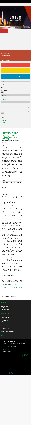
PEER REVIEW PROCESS (16, 30)
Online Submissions (5, 316)
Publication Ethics (5, 50)
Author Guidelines (5, 317)
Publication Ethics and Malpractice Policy (15, 65)
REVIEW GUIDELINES (22, 30)
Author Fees (3, 57)
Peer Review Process (5, 307)
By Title (3, 122)
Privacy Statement (5, 320)
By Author (4, 120)
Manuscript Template (15, 76)
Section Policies (4, 306)
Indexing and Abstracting (6, 55)
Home (2, 8)
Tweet (3, 289)
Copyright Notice (4, 318)
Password (3, 87)
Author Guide (15, 70)
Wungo (15, 8)
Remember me (5, 90)
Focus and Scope (4, 305)
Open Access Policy (5, 53)
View (3, 97)
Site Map (3, 329)
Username (3, 84)
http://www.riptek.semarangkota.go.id (11, 349)
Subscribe (4, 99)
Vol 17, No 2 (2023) (8, 8)
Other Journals (5, 123)
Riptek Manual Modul (5, 60)
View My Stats (25, 355)
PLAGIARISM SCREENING (28, 30)
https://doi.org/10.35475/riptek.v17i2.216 (13, 287)
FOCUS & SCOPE (11, 30)
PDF (3, 190)
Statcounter (26, 354)
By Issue (4, 119)
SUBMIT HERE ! (4, 30)
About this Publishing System (7, 331)
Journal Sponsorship (5, 328)
